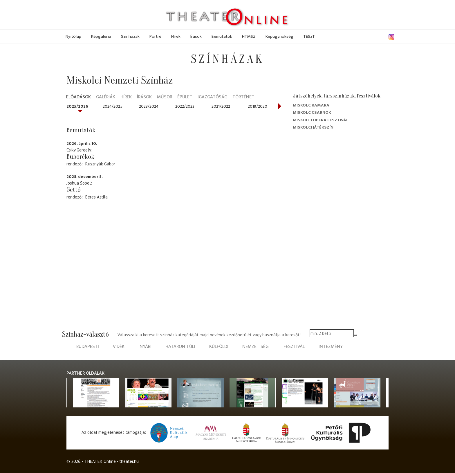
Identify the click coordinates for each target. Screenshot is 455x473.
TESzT (309, 36)
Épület (184, 97)
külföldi (218, 347)
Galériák (105, 97)
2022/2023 (184, 106)
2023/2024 (148, 106)
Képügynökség (279, 36)
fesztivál (294, 347)
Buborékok (80, 156)
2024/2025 (112, 106)
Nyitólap (73, 36)
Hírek (175, 36)
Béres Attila (96, 197)
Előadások (78, 97)
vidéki (119, 347)
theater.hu (129, 461)
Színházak (130, 36)
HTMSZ (249, 36)
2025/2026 (77, 106)
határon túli (180, 347)
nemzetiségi (256, 347)
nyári (145, 347)
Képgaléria (101, 36)
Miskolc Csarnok (312, 112)
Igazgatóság (212, 97)
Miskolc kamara (311, 105)
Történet (243, 97)
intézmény (331, 347)
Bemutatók (222, 36)
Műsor (164, 97)
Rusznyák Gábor (100, 164)
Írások (196, 36)
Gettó (73, 190)
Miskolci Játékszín (313, 127)
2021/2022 (221, 106)
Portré (155, 36)
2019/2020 (257, 106)
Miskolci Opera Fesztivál (321, 120)
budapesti (87, 347)
